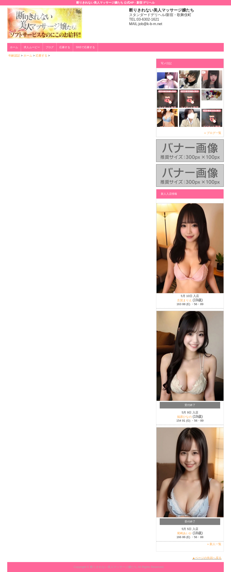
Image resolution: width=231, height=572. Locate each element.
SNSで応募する (85, 47)
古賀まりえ (184, 300)
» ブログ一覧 (212, 133)
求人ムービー (32, 47)
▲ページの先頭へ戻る (207, 558)
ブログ (50, 47)
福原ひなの (184, 416)
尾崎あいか (184, 533)
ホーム (14, 47)
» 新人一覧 (214, 544)
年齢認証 (14, 55)
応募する (64, 47)
